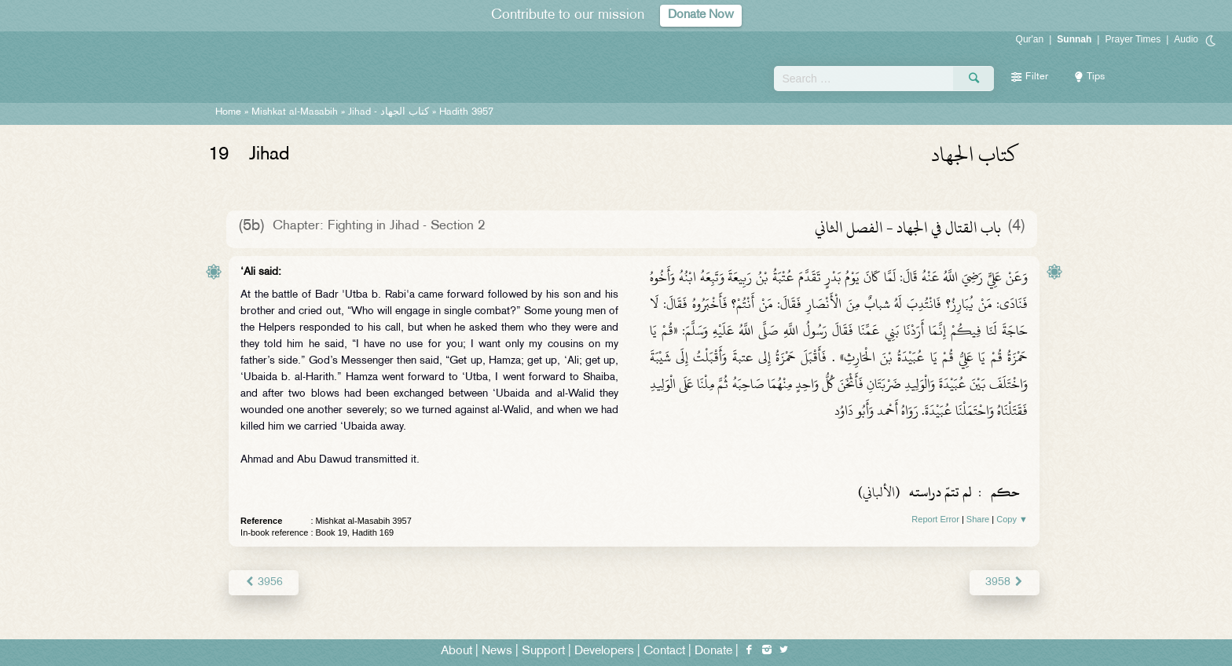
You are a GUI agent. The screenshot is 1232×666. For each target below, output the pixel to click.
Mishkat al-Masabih (294, 112)
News (497, 651)
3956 (263, 582)
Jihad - (388, 112)
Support (543, 651)
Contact (664, 651)
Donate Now (701, 15)
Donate (713, 651)
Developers (604, 651)
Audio (1186, 39)
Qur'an (1030, 39)
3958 (1004, 582)
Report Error (935, 519)
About (456, 651)
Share (977, 519)
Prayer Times (1132, 39)
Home (228, 112)
